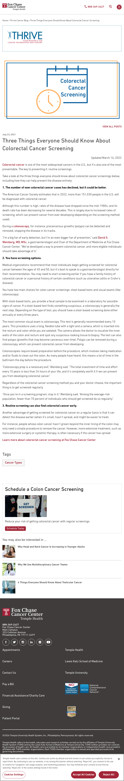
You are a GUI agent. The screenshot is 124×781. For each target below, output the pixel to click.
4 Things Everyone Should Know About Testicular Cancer (50, 582)
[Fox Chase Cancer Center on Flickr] (39, 642)
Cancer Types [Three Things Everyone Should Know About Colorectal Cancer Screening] (13, 462)
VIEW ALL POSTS (112, 126)
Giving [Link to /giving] (6, 707)
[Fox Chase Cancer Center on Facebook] (5, 642)
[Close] (118, 762)
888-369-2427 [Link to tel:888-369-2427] (10, 625)
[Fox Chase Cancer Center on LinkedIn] (31, 642)
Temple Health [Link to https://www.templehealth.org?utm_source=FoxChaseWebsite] (74, 650)
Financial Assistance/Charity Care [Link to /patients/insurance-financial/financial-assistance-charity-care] (23, 695)
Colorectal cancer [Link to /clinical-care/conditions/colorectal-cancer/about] (13, 164)
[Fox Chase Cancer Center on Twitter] (14, 642)
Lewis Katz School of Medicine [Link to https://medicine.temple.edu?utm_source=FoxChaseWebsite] (84, 661)
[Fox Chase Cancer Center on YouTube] (48, 642)
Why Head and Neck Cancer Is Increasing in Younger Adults (51, 547)
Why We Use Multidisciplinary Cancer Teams (42, 564)
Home (5, 20)
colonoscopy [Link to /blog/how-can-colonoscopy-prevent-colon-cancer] (21, 226)
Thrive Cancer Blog (19, 20)
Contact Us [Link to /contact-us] (9, 672)
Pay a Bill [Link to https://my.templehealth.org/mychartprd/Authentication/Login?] (8, 684)
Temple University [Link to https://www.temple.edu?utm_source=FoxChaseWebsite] (76, 672)
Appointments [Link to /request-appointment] (11, 650)
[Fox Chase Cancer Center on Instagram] (22, 642)
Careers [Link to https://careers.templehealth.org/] (7, 661)
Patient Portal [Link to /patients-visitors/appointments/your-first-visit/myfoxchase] (11, 718)
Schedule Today (15, 528)
